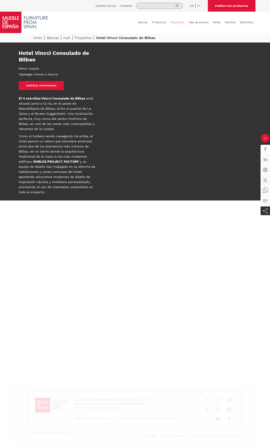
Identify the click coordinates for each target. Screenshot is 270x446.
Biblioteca (246, 22)
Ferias (217, 22)
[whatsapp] (265, 190)
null (66, 38)
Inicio (37, 38)
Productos (159, 22)
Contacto (126, 5)
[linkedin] (265, 159)
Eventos (230, 22)
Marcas (143, 22)
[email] (265, 200)
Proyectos (177, 22)
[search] (159, 6)
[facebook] (265, 149)
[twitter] (265, 180)
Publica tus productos (231, 5)
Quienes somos (105, 5)
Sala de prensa (198, 22)
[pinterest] (265, 169)
